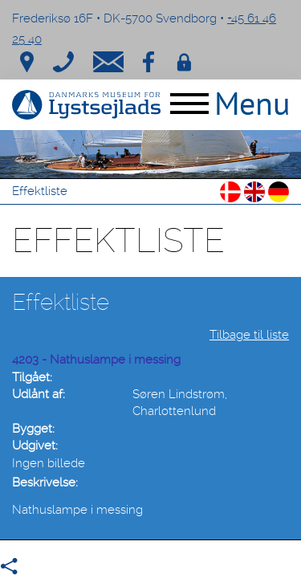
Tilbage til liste (249, 335)
